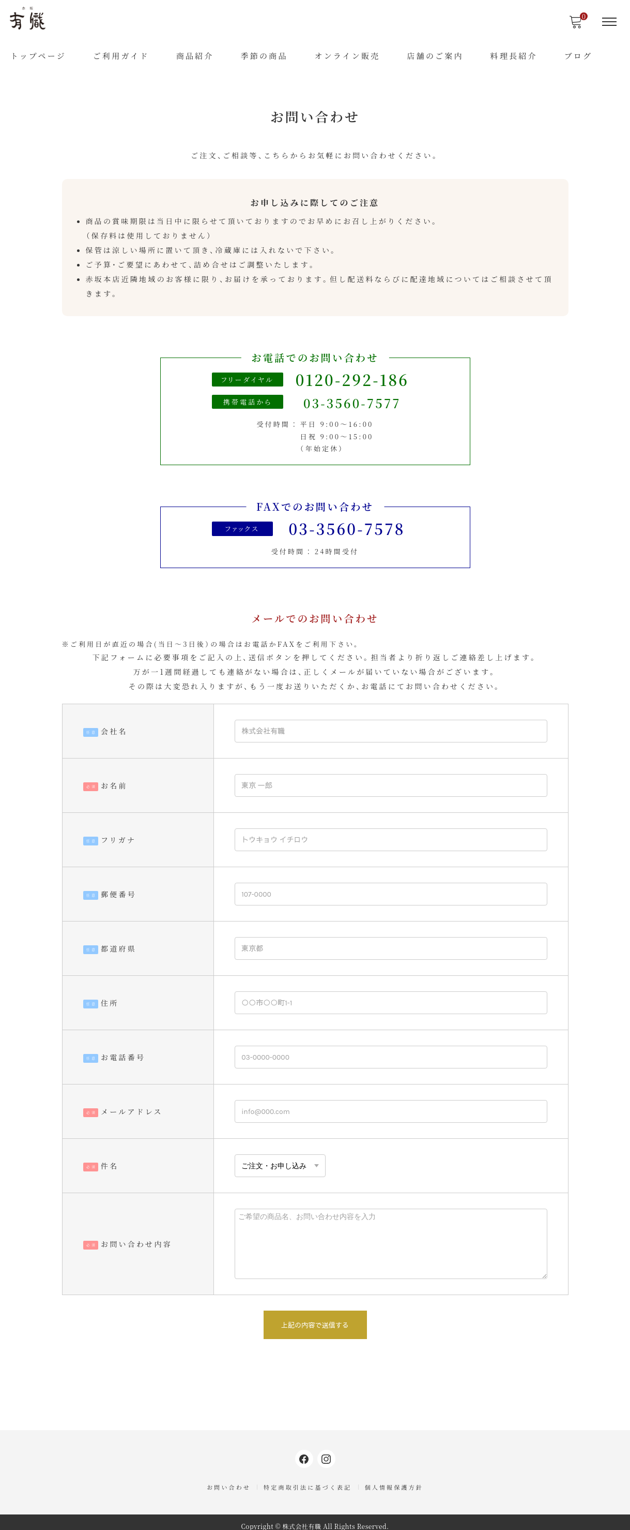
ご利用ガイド (121, 55)
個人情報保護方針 (394, 1481)
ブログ (578, 55)
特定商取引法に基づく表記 (307, 1481)
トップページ (38, 55)
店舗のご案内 (435, 55)
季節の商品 (263, 55)
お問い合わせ (229, 1481)
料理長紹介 (513, 55)
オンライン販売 (347, 55)
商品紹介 (195, 55)
